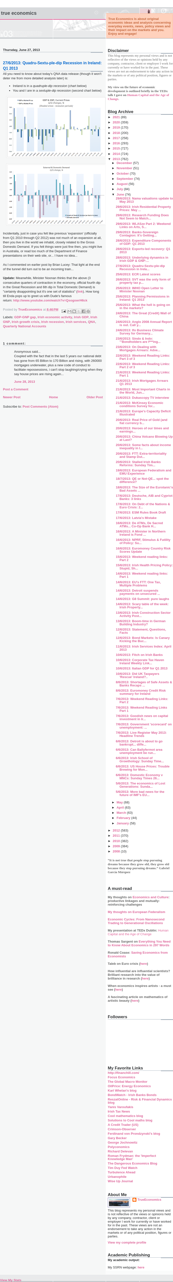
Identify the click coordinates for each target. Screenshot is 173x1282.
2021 (117, 117)
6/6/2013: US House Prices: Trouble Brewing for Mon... (142, 768)
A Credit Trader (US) (123, 1125)
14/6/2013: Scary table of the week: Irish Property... (142, 605)
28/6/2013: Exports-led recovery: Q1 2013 (143, 250)
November (125, 168)
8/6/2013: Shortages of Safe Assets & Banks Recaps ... (144, 683)
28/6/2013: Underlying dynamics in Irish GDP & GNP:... (142, 259)
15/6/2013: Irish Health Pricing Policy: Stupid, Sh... (144, 566)
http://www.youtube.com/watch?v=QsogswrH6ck (50, 300)
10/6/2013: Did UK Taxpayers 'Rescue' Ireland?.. (137, 675)
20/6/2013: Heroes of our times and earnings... (142, 429)
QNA (91, 322)
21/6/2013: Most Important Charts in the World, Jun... (143, 390)
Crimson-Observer (122, 1129)
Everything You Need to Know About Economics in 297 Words (139, 943)
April (121, 807)
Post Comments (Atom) (40, 406)
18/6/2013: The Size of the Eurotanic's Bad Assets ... (144, 488)
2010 (117, 841)
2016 (117, 143)
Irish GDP (81, 317)
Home (53, 397)
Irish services (76, 322)
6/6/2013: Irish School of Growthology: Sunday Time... (140, 759)
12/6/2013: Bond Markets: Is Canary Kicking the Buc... (143, 639)
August (123, 184)
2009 (117, 846)
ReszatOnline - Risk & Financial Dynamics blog (140, 1101)
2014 (117, 154)
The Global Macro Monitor (127, 1081)
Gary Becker (117, 1138)
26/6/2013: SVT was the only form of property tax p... (143, 281)
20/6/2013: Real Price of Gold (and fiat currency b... (141, 421)
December (125, 163)
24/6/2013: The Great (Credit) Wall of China (143, 314)
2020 (117, 122)
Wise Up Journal (120, 1181)
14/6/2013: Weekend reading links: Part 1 (142, 575)
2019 (117, 127)
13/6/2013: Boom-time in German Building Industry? (141, 622)
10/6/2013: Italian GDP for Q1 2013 (141, 668)
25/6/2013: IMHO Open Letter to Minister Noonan (139, 289)
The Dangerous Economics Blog (132, 1163)
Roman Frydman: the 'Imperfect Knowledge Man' (132, 1157)
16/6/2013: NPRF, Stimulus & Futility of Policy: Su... (143, 541)
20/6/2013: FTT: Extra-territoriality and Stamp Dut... (141, 455)
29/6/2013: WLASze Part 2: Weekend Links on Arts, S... (143, 225)
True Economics (19, 13)
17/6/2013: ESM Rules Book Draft (141, 512)
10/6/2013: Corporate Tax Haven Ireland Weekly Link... (140, 661)
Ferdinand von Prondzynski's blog (134, 1133)
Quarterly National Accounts (24, 326)
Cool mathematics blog (125, 1116)
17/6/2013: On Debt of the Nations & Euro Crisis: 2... (143, 505)
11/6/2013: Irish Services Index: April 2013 (143, 648)
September (125, 179)
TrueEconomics (149, 1199)
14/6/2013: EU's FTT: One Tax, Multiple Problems (138, 583)
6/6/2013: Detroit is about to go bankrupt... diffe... (139, 742)
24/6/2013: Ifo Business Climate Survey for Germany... (140, 331)
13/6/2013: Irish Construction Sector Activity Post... (143, 614)
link (80, 291)
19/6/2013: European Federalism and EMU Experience (143, 471)
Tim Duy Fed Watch (122, 1168)
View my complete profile (127, 1242)
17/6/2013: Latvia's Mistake (136, 518)
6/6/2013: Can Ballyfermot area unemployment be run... (139, 751)
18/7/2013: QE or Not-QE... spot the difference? (142, 480)
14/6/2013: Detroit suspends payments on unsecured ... (138, 592)
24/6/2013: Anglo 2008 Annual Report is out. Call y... (144, 323)
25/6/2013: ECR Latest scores (138, 274)
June (121, 194)
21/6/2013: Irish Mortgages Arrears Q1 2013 (142, 382)
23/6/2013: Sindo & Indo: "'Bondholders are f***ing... (138, 340)
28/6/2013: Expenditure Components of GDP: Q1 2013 (143, 242)
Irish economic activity (55, 317)
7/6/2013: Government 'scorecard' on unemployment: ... (144, 725)
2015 (117, 148)
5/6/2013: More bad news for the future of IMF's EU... (140, 793)
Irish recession (52, 322)
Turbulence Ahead (121, 1172)
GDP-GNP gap (25, 317)
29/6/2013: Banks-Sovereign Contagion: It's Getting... (137, 233)
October (123, 173)
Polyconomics (119, 1147)
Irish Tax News (119, 1111)
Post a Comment (15, 389)
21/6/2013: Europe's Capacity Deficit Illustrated (143, 412)
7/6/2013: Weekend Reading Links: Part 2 (142, 700)
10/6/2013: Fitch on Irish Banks (139, 655)
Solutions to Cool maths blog (130, 1120)
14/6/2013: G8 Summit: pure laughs (142, 599)
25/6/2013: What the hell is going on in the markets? (143, 306)
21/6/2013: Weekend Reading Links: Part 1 (143, 373)
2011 (117, 835)
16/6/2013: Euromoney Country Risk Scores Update (143, 550)
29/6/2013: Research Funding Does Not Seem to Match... (142, 216)
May (120, 802)
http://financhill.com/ (123, 1073)
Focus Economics (121, 1077)
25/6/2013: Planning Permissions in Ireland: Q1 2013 (142, 298)
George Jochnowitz (122, 1142)
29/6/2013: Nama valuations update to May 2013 (144, 200)
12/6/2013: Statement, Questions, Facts (141, 631)
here (143, 964)
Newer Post (12, 397)
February (124, 818)
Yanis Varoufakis (120, 1107)
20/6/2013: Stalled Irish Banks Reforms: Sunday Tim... (138, 463)
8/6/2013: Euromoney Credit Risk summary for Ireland (141, 692)
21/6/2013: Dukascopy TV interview (142, 398)
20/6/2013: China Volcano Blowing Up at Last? (144, 438)
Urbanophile (117, 1177)
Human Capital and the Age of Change (138, 932)
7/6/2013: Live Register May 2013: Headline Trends (141, 734)
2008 (117, 851)
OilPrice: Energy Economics (129, 1086)
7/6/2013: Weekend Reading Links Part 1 (141, 709)
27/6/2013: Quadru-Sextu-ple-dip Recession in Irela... (140, 267)
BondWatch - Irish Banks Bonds (132, 1095)
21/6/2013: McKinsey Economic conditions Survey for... (139, 404)
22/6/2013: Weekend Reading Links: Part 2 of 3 (143, 365)
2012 (117, 830)
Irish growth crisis (25, 322)
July (120, 189)
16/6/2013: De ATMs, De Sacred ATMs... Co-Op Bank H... (139, 524)
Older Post (94, 397)
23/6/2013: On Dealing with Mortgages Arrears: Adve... (138, 348)
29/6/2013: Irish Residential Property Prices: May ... (143, 208)
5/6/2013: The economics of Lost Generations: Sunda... (140, 785)
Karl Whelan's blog (122, 1090)
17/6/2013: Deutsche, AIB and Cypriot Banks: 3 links (144, 497)
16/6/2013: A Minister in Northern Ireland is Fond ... (140, 533)
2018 (117, 133)
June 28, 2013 (24, 381)
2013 (117, 159)
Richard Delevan (120, 1151)
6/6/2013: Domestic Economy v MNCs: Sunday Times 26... (139, 776)
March (122, 813)
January (123, 823)
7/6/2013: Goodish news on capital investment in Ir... (142, 717)
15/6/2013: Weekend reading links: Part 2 (142, 558)
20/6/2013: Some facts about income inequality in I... (143, 446)
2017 (117, 138)
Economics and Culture (150, 897)
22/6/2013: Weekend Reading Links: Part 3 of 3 (143, 357)
